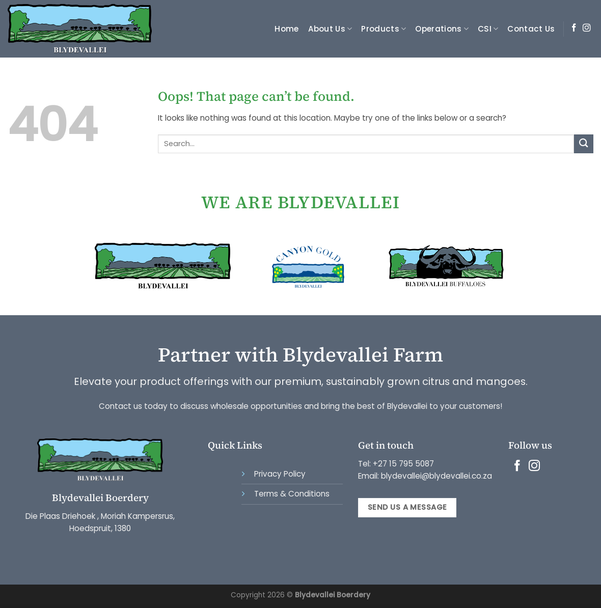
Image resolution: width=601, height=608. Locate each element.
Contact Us (531, 28)
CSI (488, 28)
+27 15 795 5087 (403, 463)
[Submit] (583, 143)
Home (286, 28)
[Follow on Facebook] (574, 28)
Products (383, 28)
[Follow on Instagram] (587, 28)
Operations (442, 28)
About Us (330, 28)
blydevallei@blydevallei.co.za (435, 476)
